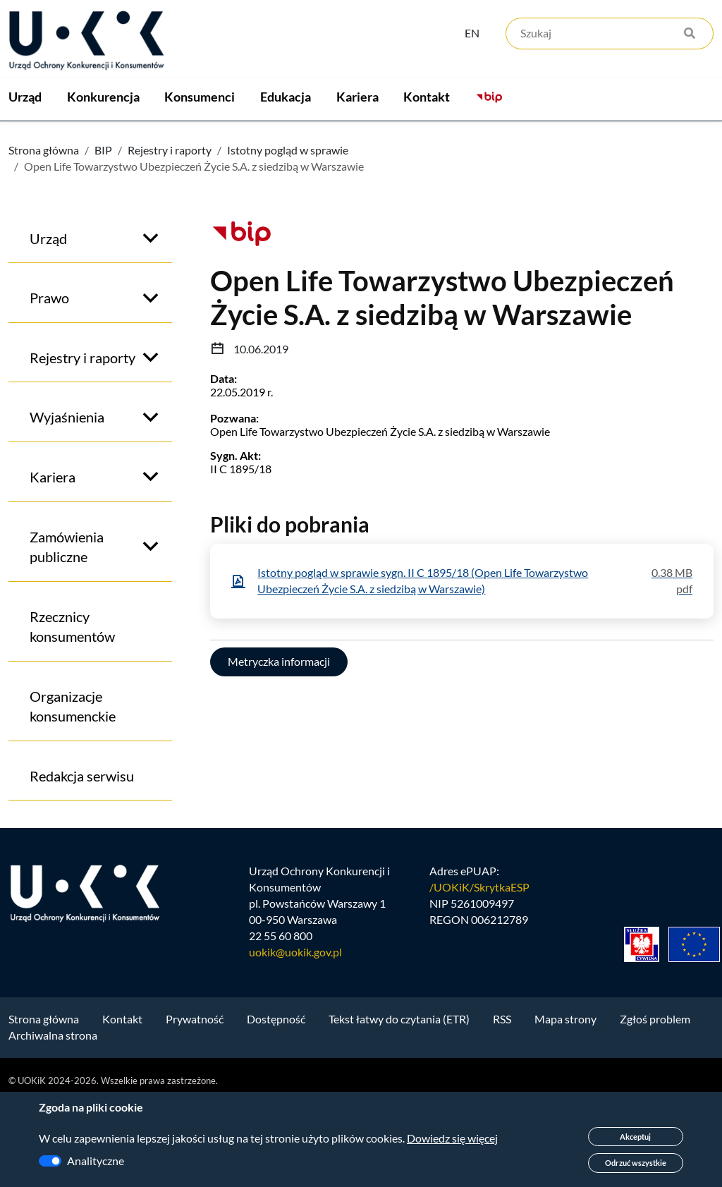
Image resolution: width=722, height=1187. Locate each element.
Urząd (25, 142)
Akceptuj (635, 1136)
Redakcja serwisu (82, 860)
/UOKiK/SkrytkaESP (479, 971)
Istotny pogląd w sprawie (287, 234)
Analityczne (95, 1160)
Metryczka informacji (279, 746)
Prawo (49, 382)
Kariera (482, 142)
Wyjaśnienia (67, 501)
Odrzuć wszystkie (635, 1162)
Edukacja (379, 142)
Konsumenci (262, 142)
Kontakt (583, 142)
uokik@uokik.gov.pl (295, 1036)
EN (472, 32)
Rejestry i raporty (170, 234)
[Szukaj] (610, 33)
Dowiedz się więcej (452, 1138)
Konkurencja (134, 142)
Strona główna (43, 234)
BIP (103, 234)
